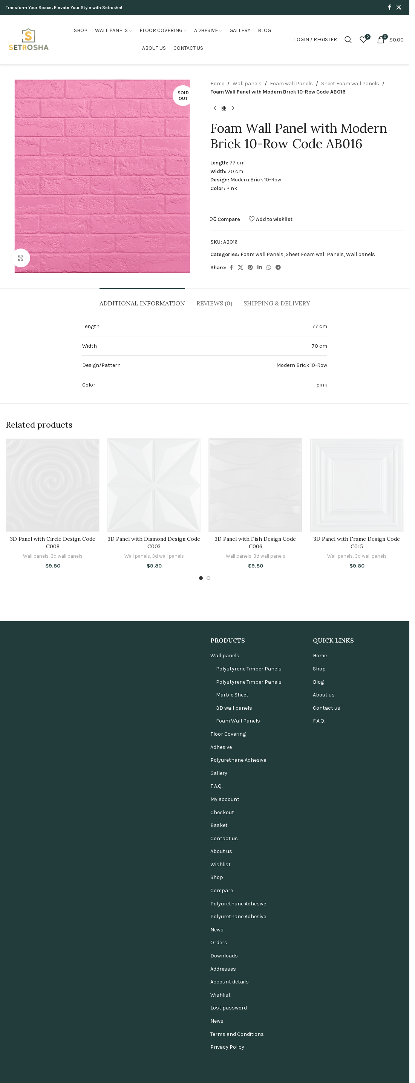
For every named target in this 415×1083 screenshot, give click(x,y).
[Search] (348, 39)
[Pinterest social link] (250, 267)
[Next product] (232, 108)
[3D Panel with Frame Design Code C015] (357, 721)
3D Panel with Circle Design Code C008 (52, 1014)
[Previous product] (214, 108)
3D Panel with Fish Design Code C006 (255, 1014)
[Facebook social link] (389, 7)
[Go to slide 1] (201, 1050)
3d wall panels (67, 1028)
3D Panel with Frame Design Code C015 (357, 1014)
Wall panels (247, 83)
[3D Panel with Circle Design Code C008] (53, 721)
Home (217, 83)
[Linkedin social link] (259, 267)
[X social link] (399, 7)
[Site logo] (28, 39)
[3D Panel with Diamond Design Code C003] (154, 721)
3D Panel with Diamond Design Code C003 (154, 1014)
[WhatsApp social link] (268, 267)
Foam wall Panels (291, 83)
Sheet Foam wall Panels (350, 83)
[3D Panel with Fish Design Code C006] (255, 721)
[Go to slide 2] (208, 1050)
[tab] (142, 299)
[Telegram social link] (278, 267)
